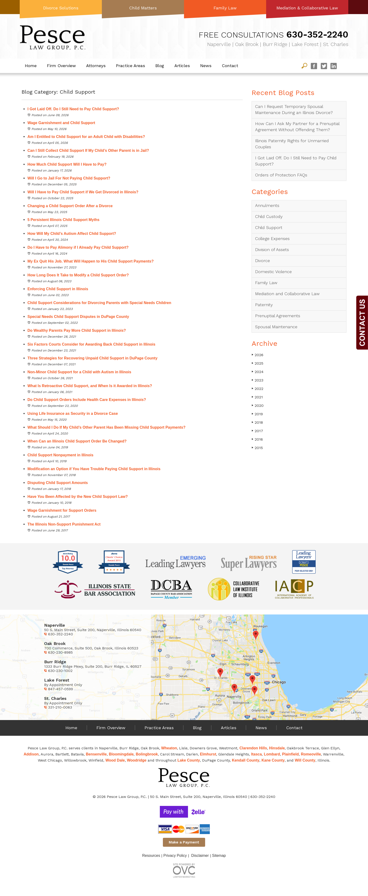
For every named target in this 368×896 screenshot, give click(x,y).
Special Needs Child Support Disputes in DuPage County (78, 317)
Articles (182, 65)
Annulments (267, 205)
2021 (257, 397)
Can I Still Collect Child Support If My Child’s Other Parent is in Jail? (88, 151)
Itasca (256, 754)
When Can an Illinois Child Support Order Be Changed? (76, 441)
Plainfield (290, 754)
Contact (230, 65)
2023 (257, 380)
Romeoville (311, 754)
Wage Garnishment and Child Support (61, 123)
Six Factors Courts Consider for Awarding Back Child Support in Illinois (91, 344)
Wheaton (169, 748)
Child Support (268, 227)
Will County (305, 760)
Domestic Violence (273, 271)
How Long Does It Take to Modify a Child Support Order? (78, 275)
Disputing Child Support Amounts (57, 483)
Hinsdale (277, 748)
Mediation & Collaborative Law (307, 7)
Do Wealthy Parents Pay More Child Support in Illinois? (76, 330)
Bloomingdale (121, 754)
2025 (257, 363)
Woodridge (136, 760)
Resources (151, 856)
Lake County (188, 760)
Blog (159, 65)
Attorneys (96, 65)
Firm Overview (61, 65)
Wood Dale (115, 760)
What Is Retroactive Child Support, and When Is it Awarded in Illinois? (89, 386)
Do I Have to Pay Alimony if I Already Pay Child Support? (78, 247)
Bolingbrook (147, 754)
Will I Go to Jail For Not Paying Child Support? (68, 178)
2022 (257, 389)
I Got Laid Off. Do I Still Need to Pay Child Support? (73, 109)
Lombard (272, 754)
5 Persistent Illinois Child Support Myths (63, 220)
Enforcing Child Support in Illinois (58, 289)
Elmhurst (208, 754)
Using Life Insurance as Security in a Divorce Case (72, 414)
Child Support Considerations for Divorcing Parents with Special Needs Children (99, 303)
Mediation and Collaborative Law (287, 293)
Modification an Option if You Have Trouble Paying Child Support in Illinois (94, 469)
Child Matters (143, 7)
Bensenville (96, 754)
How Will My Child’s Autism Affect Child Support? (71, 234)
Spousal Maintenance (276, 326)
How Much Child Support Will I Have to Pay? (67, 164)
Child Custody (269, 216)
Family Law (225, 7)
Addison (31, 754)
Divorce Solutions (60, 7)
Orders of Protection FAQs (281, 174)
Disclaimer (200, 856)
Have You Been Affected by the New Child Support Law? (77, 497)
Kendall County (245, 760)
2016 (257, 439)
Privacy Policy (175, 856)
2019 (257, 414)
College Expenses (272, 238)
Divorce (262, 260)
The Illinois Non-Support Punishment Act (63, 524)
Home (31, 65)
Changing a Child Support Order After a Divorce (70, 206)
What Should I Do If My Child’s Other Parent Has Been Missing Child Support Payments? (106, 427)
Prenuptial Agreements (277, 315)
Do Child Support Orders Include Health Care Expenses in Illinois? (86, 400)
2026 (257, 355)
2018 (257, 422)
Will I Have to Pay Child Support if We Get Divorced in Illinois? (82, 192)
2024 (258, 372)
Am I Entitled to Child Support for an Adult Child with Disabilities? (86, 137)
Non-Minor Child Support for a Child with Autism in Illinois (79, 372)
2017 (257, 431)
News (205, 65)
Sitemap (219, 856)
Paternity (264, 304)
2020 (258, 405)
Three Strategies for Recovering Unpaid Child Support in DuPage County (92, 358)
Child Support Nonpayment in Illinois (60, 455)
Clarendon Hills (253, 748)
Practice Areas (130, 65)
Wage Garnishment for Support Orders (61, 510)
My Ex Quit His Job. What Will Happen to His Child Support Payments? (90, 261)
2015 (257, 448)
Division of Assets (272, 249)
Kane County (273, 760)
